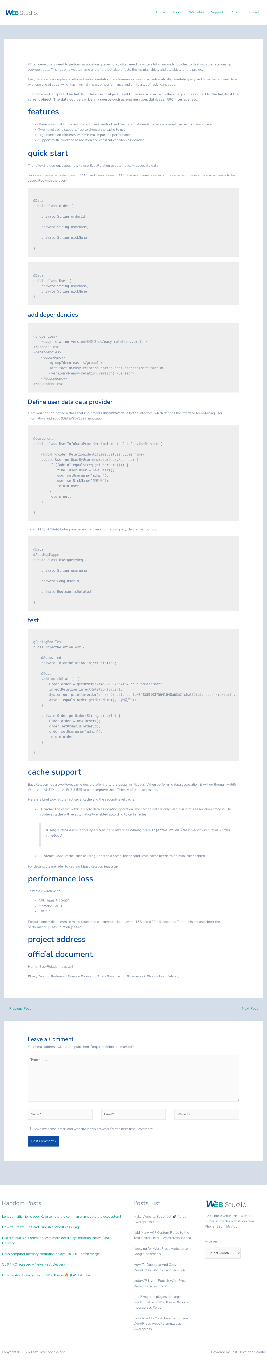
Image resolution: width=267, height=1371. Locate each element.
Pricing (235, 12)
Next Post (252, 1008)
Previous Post (18, 1008)
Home (160, 12)
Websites (196, 12)
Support (217, 12)
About (177, 12)
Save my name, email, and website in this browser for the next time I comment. (93, 1130)
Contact (253, 12)
